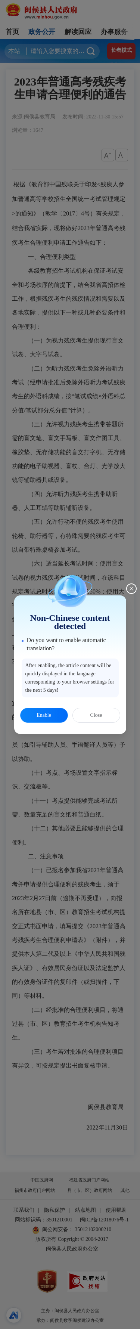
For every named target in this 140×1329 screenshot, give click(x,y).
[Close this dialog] (131, 588)
